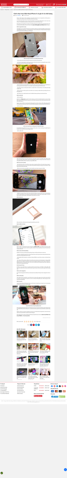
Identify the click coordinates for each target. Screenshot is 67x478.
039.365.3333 (41, 364)
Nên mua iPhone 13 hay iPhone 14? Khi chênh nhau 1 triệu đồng (45, 356)
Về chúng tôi (2, 364)
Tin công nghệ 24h (3, 369)
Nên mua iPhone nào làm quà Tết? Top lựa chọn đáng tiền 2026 (33, 345)
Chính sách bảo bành (20, 366)
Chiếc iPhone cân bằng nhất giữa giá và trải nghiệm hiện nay (21, 356)
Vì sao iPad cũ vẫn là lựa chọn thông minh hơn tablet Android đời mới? (33, 356)
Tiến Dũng (19, 15)
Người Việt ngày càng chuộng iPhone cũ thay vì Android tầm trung (45, 339)
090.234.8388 (41, 369)
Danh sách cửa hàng (3, 366)
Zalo (65, 469)
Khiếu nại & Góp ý (20, 372)
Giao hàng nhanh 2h (20, 369)
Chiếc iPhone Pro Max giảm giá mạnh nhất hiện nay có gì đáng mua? (22, 345)
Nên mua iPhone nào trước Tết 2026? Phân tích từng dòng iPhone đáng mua (44, 350)
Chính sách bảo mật (20, 364)
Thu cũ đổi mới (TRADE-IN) (4, 372)
